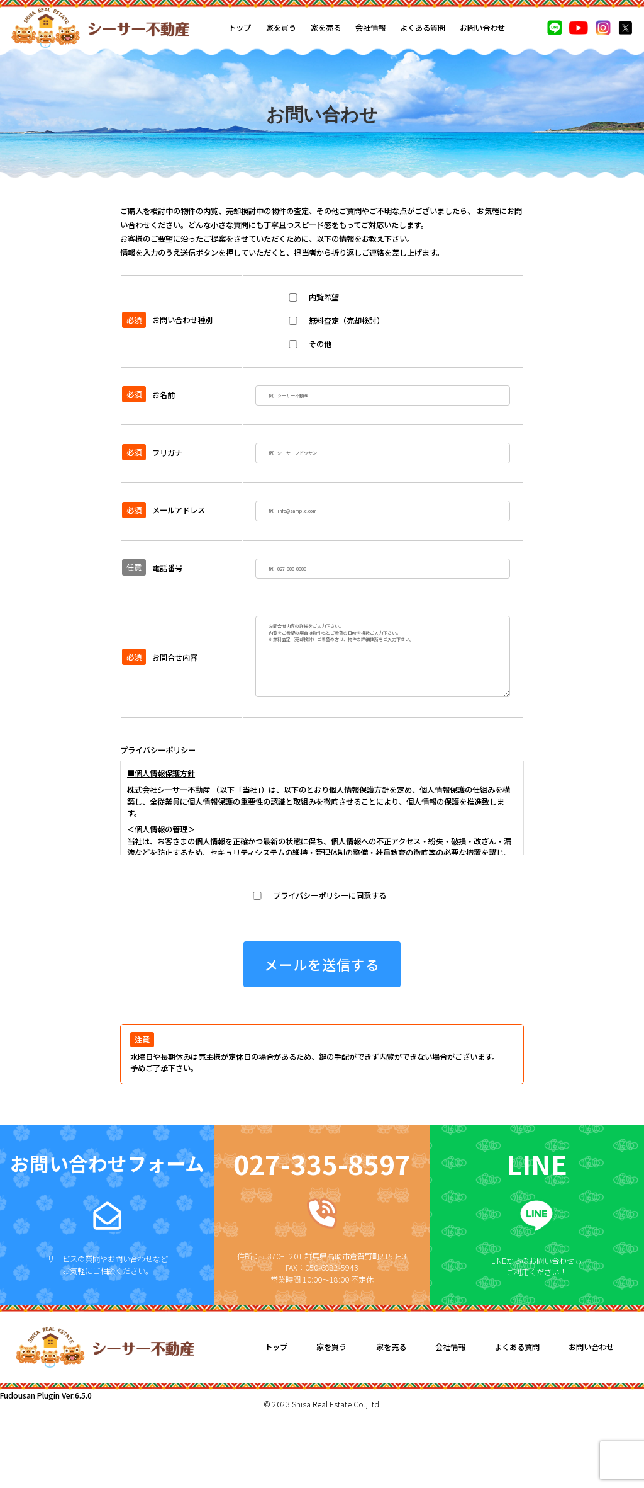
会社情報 (370, 27)
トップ (239, 27)
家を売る (326, 27)
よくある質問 (422, 27)
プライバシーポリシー (158, 818)
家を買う (281, 27)
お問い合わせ (482, 27)
